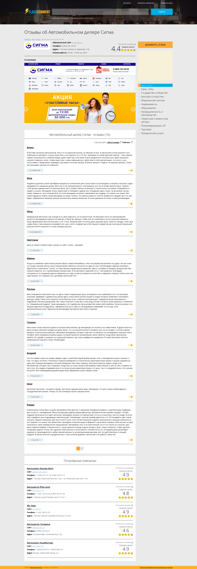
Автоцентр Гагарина (38, 524)
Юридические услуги (152, 133)
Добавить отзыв (155, 44)
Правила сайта (167, 3)
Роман (30, 404)
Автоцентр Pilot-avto (38, 487)
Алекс (30, 147)
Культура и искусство (152, 96)
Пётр (30, 211)
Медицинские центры (153, 100)
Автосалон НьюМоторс (40, 543)
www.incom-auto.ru (39, 472)
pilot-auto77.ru (38, 490)
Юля (29, 178)
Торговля (146, 129)
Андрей (31, 353)
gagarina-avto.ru (38, 527)
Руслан (31, 289)
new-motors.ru (38, 546)
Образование (148, 107)
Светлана (32, 239)
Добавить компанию (145, 3)
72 (132, 524)
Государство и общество (154, 92)
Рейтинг (126, 142)
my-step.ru (36, 509)
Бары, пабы (147, 89)
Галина (31, 322)
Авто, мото (147, 85)
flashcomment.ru (36, 567)
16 (135, 44)
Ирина (31, 258)
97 (132, 505)
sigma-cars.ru (77, 42)
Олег (30, 383)
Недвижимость (149, 104)
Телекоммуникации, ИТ (153, 125)
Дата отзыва (113, 142)
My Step (31, 505)
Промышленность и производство (152, 113)
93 (132, 542)
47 (132, 468)
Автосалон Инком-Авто (40, 468)
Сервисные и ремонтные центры (154, 120)
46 (132, 487)
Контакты (127, 3)
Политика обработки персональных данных (156, 567)
